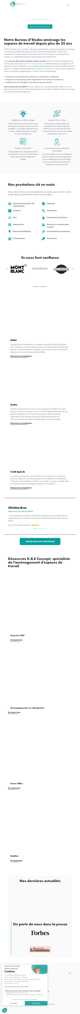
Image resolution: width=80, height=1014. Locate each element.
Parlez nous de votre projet (40, 541)
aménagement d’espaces (44, 69)
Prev (7, 268)
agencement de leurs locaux (32, 63)
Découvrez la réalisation (40, 26)
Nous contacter (48, 1004)
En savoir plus (16, 640)
